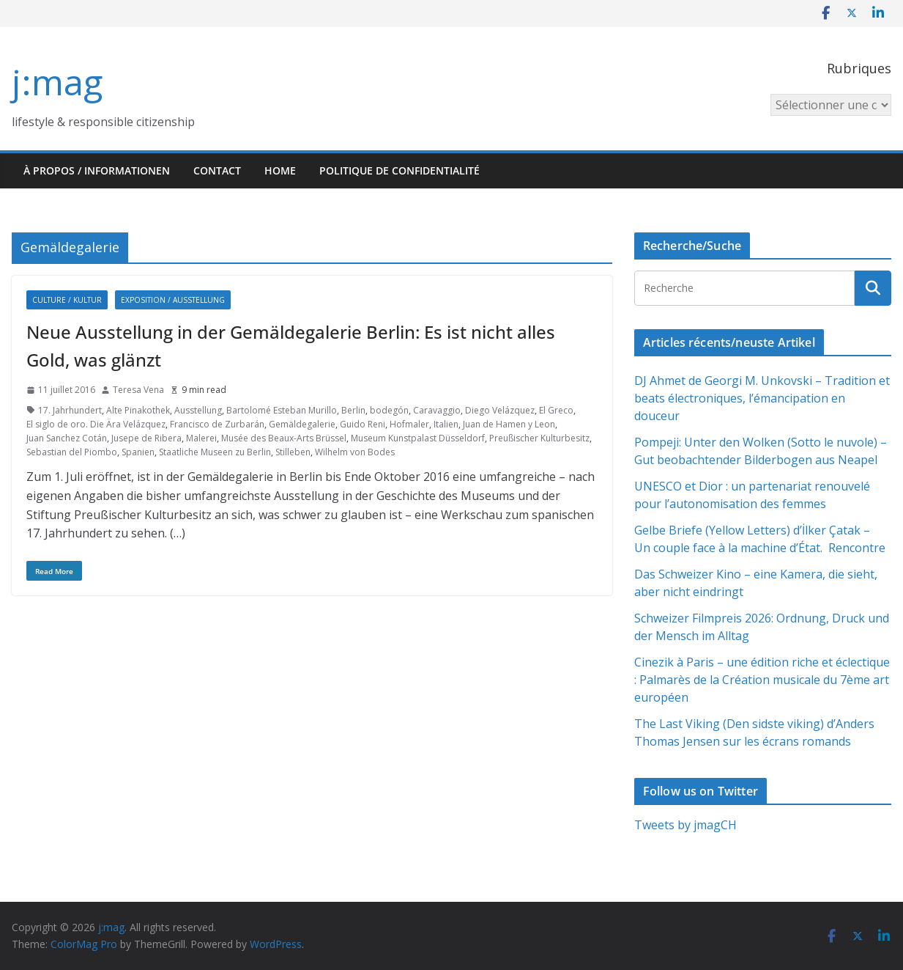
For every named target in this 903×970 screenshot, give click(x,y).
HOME (280, 170)
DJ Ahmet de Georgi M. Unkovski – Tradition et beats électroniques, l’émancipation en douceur (762, 398)
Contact (217, 170)
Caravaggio (437, 410)
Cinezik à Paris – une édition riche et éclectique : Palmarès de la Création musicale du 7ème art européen (762, 679)
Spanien (138, 452)
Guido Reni (362, 424)
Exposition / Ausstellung (173, 300)
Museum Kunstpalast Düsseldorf (418, 438)
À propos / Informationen (96, 170)
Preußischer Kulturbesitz (539, 438)
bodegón (389, 410)
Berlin (353, 410)
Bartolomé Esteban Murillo (281, 410)
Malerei (201, 438)
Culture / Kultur (67, 300)
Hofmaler (409, 424)
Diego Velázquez (500, 410)
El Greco (556, 410)
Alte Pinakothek (138, 410)
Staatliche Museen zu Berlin (215, 452)
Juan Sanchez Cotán (66, 438)
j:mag (57, 82)
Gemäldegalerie (302, 424)
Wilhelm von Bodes (355, 452)
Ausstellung (198, 410)
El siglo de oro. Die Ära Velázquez (96, 424)
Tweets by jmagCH (685, 825)
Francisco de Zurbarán (217, 424)
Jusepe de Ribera (146, 438)
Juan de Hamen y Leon (509, 424)
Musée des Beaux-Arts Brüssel (283, 438)
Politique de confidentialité (399, 170)
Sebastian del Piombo (71, 452)
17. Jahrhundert (70, 410)
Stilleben (293, 452)
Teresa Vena (138, 389)
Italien (446, 424)
